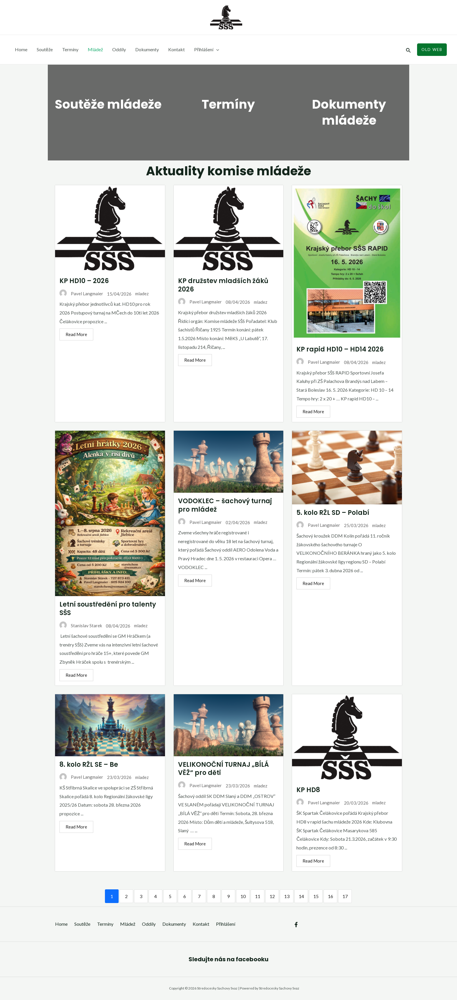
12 (268, 896)
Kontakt (176, 49)
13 (283, 896)
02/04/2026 (234, 522)
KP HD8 (304, 789)
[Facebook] (296, 924)
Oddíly (119, 49)
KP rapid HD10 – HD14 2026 (336, 349)
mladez (138, 293)
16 (326, 896)
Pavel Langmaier (83, 293)
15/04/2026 (115, 293)
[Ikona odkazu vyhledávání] (408, 49)
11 (253, 896)
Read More (72, 334)
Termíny (70, 49)
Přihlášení (206, 49)
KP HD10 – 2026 (80, 280)
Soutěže (45, 49)
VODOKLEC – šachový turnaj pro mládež (221, 505)
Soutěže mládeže (106, 104)
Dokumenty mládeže (349, 112)
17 (341, 896)
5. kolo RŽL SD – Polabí (329, 512)
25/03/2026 (352, 525)
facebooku (252, 959)
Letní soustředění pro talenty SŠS (104, 608)
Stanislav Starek (82, 625)
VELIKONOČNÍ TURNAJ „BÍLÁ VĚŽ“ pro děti (219, 769)
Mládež (95, 49)
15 (312, 896)
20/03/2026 (352, 802)
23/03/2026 (115, 777)
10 (239, 896)
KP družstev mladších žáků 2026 (219, 285)
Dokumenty (147, 49)
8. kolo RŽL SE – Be (85, 764)
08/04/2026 (234, 302)
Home (21, 49)
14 (297, 896)
